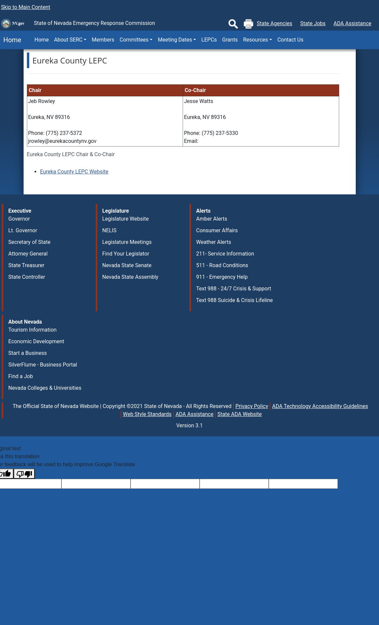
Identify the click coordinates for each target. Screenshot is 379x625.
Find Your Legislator (125, 254)
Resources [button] (255, 40)
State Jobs (313, 23)
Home (10, 40)
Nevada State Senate (126, 265)
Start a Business (27, 353)
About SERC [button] (68, 40)
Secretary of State (29, 242)
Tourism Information (32, 330)
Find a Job (20, 376)
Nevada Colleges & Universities (44, 388)
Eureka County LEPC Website (74, 171)
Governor (19, 219)
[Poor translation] (24, 474)
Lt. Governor (22, 230)
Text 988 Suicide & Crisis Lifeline (234, 300)
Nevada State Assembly (130, 277)
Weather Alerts (213, 242)
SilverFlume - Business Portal (42, 365)
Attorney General (27, 254)
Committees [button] (134, 40)
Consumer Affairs (216, 230)
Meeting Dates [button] (175, 40)
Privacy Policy (252, 406)
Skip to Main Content (25, 7)
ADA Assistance (352, 23)
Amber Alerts (211, 219)
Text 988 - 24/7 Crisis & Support (233, 288)
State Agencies (274, 23)
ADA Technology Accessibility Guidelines (320, 406)
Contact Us (290, 40)
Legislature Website (125, 219)
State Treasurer (26, 265)
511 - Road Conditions (222, 265)
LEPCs (209, 40)
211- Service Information (225, 254)
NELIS (109, 230)
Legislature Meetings (127, 242)
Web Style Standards (147, 414)
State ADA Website (239, 414)
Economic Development (36, 341)
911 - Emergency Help (221, 277)
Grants (230, 40)
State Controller (26, 277)
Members (103, 40)
